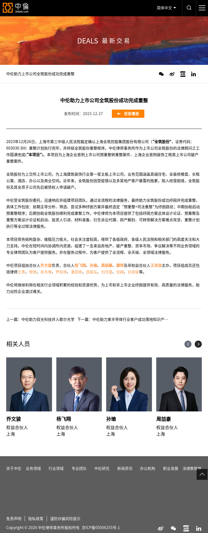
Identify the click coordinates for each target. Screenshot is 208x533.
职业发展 (170, 474)
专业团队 (79, 474)
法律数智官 (192, 474)
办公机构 (147, 474)
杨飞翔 (63, 419)
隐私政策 (35, 524)
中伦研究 (101, 474)
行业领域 (56, 474)
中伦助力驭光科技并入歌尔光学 (47, 319)
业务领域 (33, 474)
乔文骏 (13, 419)
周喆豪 (163, 419)
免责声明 (13, 524)
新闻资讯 (124, 474)
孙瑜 (111, 419)
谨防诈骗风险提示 (65, 524)
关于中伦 (13, 474)
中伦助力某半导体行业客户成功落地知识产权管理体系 (137, 319)
